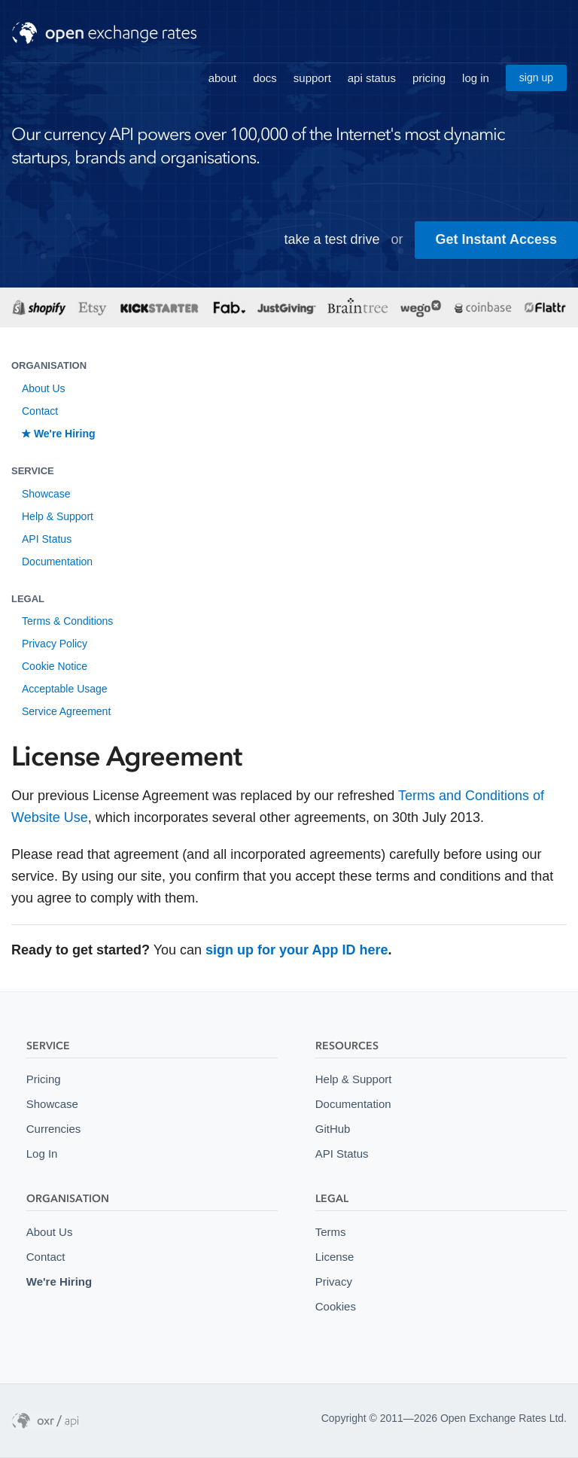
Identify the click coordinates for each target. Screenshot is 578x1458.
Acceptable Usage (65, 689)
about (222, 78)
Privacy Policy (54, 644)
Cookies (335, 1306)
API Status (46, 539)
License (334, 1256)
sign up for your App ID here (296, 949)
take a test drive (332, 239)
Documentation (57, 562)
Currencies (53, 1128)
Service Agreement (66, 711)
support (312, 78)
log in (475, 78)
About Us (43, 388)
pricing (429, 78)
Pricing (43, 1079)
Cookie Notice (54, 666)
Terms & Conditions (67, 621)
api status (372, 78)
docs (265, 78)
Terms (330, 1231)
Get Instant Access (496, 239)
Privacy (333, 1281)
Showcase (46, 494)
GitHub (333, 1128)
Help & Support (57, 516)
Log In (42, 1153)
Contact (40, 411)
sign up (536, 78)
